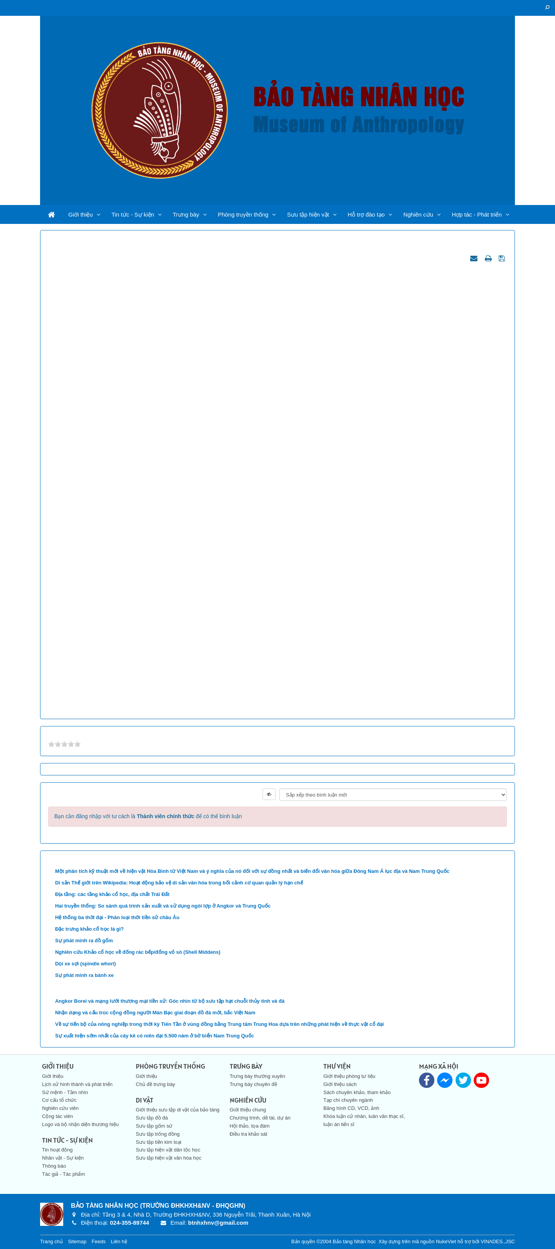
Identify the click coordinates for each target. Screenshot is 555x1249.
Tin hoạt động (57, 1150)
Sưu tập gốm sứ (154, 1126)
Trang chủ (51, 1241)
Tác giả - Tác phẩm (63, 1174)
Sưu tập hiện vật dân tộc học (168, 1150)
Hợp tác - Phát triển (477, 214)
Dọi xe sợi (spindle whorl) (85, 964)
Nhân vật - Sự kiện (63, 1158)
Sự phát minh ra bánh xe (84, 975)
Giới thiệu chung (248, 1110)
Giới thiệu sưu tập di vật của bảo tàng (177, 1110)
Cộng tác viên (57, 1116)
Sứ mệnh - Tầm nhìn (65, 1092)
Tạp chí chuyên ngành (348, 1100)
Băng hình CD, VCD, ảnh (351, 1108)
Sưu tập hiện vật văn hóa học (168, 1158)
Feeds (99, 1241)
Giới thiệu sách (340, 1084)
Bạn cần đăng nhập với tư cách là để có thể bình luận (148, 816)
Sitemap (77, 1241)
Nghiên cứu (418, 214)
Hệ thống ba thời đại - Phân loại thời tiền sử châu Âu (117, 917)
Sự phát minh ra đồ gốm (84, 940)
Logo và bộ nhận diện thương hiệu (80, 1124)
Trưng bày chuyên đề (253, 1084)
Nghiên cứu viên (60, 1108)
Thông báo (54, 1166)
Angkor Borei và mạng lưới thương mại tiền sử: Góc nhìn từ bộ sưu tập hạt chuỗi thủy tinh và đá (169, 1001)
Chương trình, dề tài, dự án (260, 1118)
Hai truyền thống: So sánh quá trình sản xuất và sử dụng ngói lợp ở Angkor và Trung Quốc (163, 906)
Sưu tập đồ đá (152, 1118)
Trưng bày (186, 214)
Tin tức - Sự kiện (132, 214)
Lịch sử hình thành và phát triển (77, 1084)
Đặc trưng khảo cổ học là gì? (89, 929)
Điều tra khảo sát (248, 1134)
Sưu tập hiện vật (308, 214)
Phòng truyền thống (243, 214)
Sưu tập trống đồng (158, 1134)
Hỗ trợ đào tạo (366, 214)
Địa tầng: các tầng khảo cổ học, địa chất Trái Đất (112, 894)
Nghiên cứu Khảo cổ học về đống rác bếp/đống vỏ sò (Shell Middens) (137, 952)
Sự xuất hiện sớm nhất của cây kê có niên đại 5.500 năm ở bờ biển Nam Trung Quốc (154, 1036)
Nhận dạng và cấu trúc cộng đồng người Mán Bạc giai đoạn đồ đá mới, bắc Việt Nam (155, 1012)
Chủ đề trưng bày (155, 1084)
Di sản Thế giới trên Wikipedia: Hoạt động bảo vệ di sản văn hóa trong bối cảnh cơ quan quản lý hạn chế (179, 883)
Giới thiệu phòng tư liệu (349, 1076)
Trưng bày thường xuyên (257, 1076)
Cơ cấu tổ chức (59, 1100)
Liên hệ (119, 1241)
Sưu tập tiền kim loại (158, 1142)
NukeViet (446, 1241)
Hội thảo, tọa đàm (250, 1126)
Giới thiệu (80, 214)
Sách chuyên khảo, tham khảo (356, 1092)
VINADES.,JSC (498, 1241)
